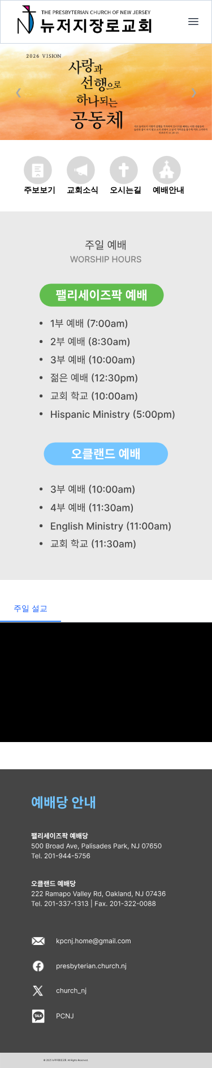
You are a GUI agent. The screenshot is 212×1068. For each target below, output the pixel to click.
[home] (193, 21)
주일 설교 (30, 608)
